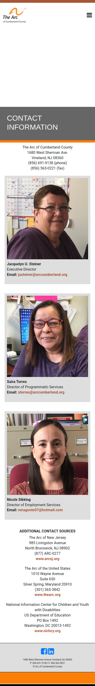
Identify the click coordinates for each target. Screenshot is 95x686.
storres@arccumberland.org (41, 392)
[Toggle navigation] (89, 15)
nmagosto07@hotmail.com (40, 510)
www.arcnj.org (47, 559)
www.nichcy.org (47, 631)
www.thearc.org (47, 595)
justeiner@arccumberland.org (42, 274)
